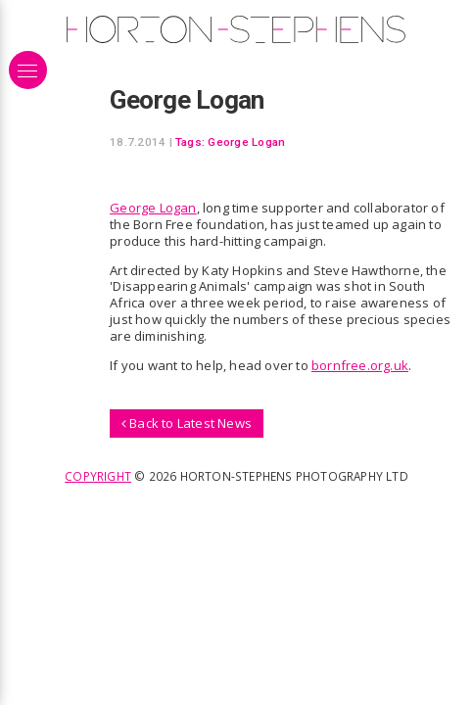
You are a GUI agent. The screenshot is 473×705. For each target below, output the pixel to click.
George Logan (246, 142)
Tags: (190, 142)
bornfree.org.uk (359, 365)
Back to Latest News (186, 423)
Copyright (98, 476)
